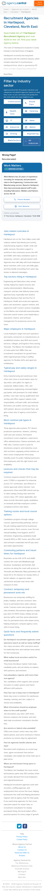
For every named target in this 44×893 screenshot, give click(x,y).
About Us (22, 847)
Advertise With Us (22, 853)
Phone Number (22, 199)
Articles (22, 856)
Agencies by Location (20, 9)
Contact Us (22, 850)
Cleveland (14, 12)
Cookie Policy (22, 839)
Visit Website (22, 206)
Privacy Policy (22, 837)
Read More (8, 74)
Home (6, 9)
